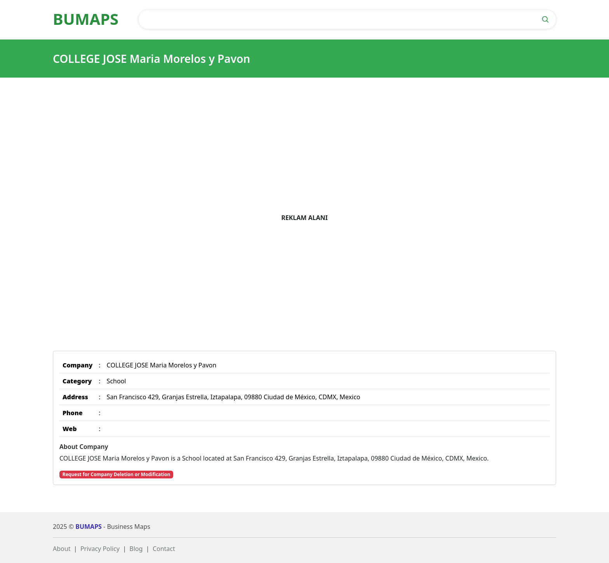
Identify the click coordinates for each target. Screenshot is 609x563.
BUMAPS (88, 526)
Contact (164, 548)
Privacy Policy (100, 548)
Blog (136, 548)
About (61, 548)
